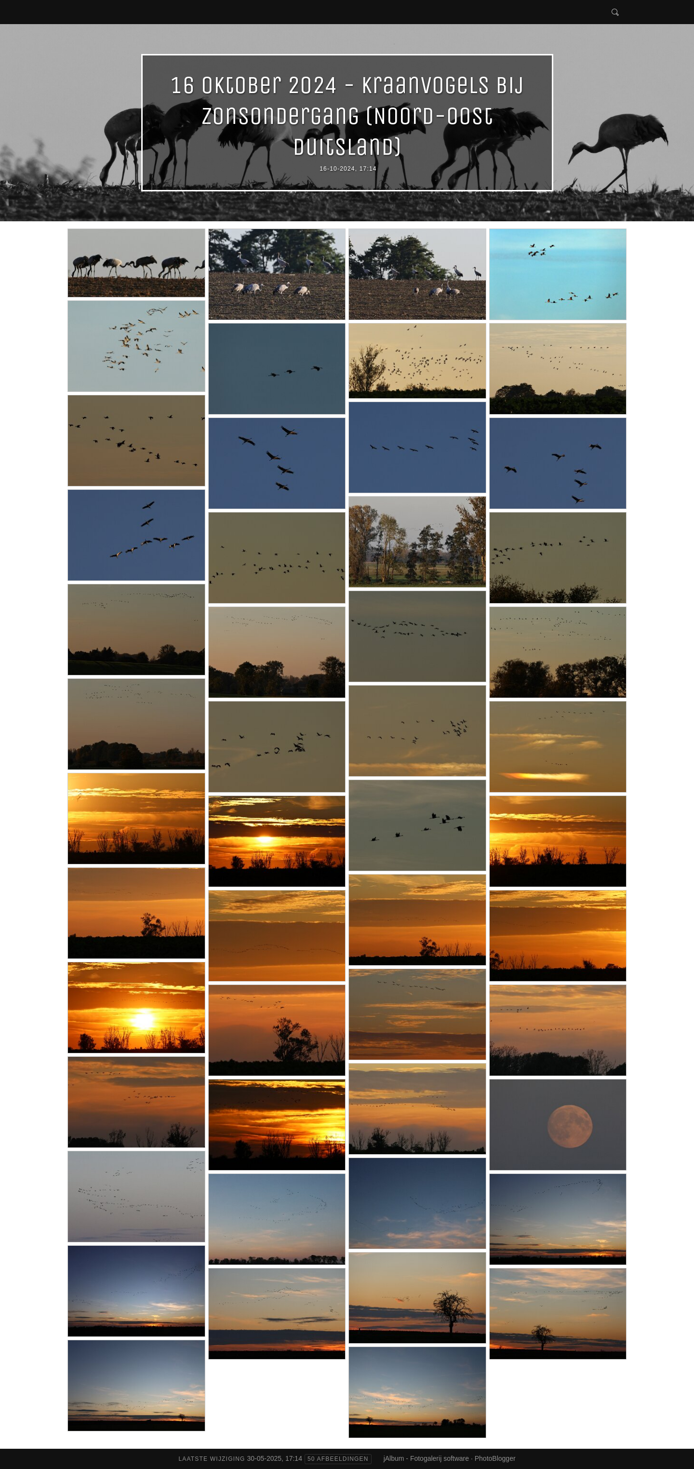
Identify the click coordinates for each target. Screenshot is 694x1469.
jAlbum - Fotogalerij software (426, 1458)
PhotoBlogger (495, 1458)
